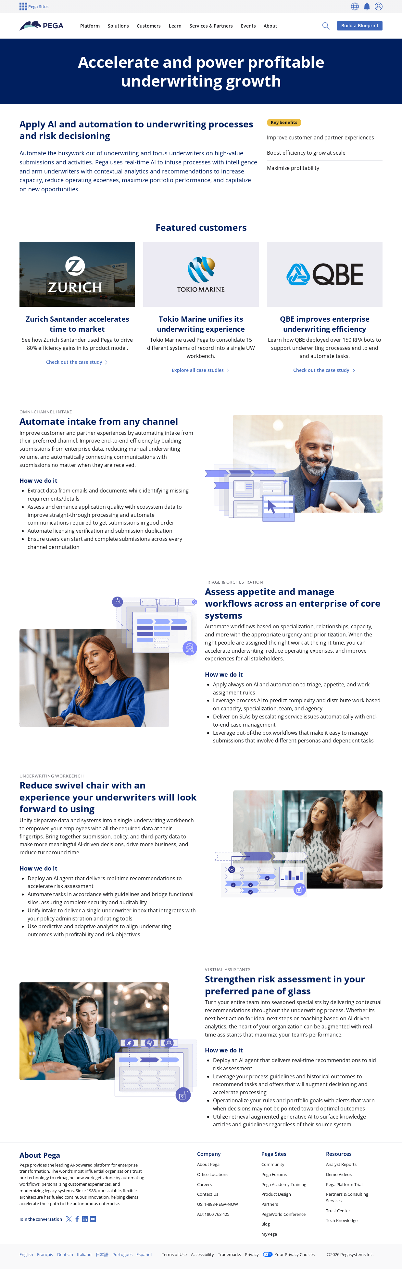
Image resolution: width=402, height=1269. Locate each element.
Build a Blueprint (360, 25)
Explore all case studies (201, 370)
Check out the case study (77, 362)
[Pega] (42, 26)
